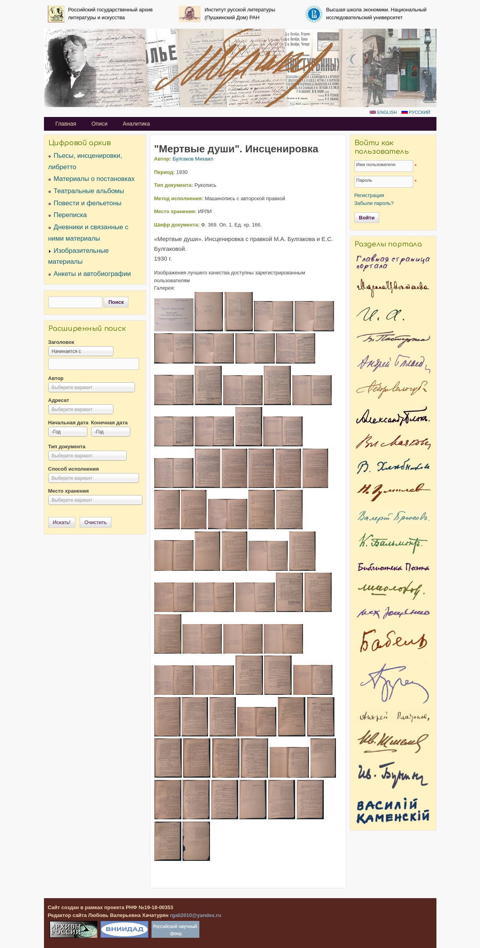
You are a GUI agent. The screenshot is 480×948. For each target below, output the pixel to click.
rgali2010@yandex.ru (195, 915)
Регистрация (369, 195)
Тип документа (67, 446)
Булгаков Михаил (193, 159)
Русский (416, 112)
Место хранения (68, 491)
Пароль (364, 180)
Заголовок (61, 342)
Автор (56, 378)
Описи (99, 124)
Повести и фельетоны (88, 203)
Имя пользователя (376, 164)
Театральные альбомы (89, 191)
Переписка (70, 215)
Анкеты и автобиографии (92, 274)
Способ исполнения (73, 469)
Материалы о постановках (94, 179)
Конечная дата (109, 423)
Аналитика (136, 124)
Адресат (58, 400)
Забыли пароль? (374, 203)
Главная (65, 124)
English (383, 112)
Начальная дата (68, 423)
